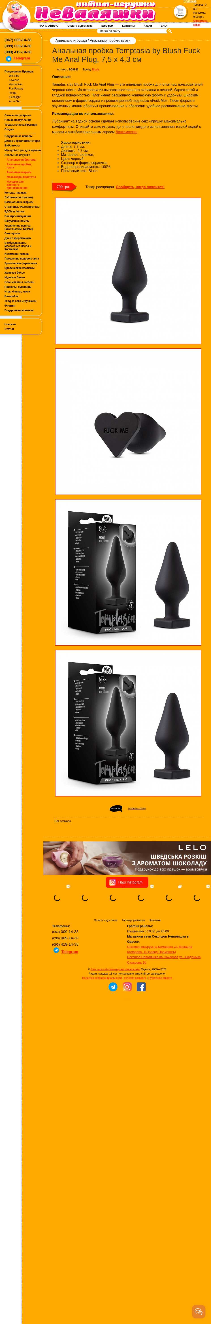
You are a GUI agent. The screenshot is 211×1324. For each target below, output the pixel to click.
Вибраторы (12, 145)
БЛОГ (164, 25)
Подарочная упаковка (19, 310)
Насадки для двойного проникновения (17, 185)
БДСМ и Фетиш (14, 211)
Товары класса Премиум (20, 124)
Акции (148, 25)
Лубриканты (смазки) (18, 197)
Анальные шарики (19, 172)
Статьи (9, 329)
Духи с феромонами (18, 238)
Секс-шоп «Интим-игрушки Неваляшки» (115, 997)
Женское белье (14, 272)
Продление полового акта (21, 258)
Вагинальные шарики (18, 202)
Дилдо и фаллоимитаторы (22, 140)
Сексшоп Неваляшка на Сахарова (152, 985)
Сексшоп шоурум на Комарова (150, 975)
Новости (10, 324)
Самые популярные (17, 115)
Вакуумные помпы (17, 220)
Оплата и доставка (79, 25)
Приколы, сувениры (17, 286)
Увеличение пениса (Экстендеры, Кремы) (18, 227)
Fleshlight (14, 97)
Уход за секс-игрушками (20, 301)
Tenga (12, 92)
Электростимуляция (17, 216)
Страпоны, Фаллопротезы (22, 206)
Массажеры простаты (21, 177)
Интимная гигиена (16, 253)
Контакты (128, 25)
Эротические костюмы (19, 268)
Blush (95, 69)
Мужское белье (14, 277)
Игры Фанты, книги (17, 291)
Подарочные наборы (18, 136)
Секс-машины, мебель (19, 282)
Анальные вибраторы (21, 159)
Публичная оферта (160, 1006)
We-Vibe (14, 75)
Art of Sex (15, 101)
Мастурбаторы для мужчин (22, 150)
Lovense (14, 80)
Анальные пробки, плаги (110, 40)
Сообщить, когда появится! (140, 187)
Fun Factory (16, 88)
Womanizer (15, 84)
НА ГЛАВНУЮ (49, 25)
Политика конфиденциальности (102, 1006)
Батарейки (11, 296)
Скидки (9, 129)
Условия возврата (135, 1006)
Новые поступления (18, 120)
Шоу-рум (107, 25)
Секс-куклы (12, 233)
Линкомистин (126, 132)
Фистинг (10, 305)
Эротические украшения (20, 263)
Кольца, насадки (15, 192)
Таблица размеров (133, 948)
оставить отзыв (137, 808)
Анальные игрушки (17, 155)
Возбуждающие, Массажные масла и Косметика (17, 246)
